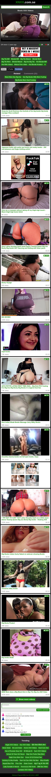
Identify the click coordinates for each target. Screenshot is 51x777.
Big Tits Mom (6, 62)
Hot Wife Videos (7, 64)
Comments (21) (30, 74)
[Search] (21, 7)
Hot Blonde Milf (41, 62)
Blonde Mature (17, 62)
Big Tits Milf (5, 59)
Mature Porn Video (20, 64)
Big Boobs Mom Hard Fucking (25, 80)
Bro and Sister (17, 748)
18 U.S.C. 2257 (33, 775)
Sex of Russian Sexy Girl (13, 751)
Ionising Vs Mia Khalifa (10, 760)
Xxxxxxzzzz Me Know (28, 766)
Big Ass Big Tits (29, 62)
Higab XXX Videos (11, 745)
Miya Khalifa (44, 760)
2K (41, 44)
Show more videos (25, 699)
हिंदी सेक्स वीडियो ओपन (39, 745)
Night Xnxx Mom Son (16, 757)
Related (17, 74)
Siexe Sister (6, 748)
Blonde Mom (36, 59)
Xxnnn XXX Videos (30, 748)
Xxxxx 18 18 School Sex (33, 757)
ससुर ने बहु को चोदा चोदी (41, 763)
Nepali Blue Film (8, 763)
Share (4, 69)
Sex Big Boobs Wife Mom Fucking (34, 77)
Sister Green (28, 763)
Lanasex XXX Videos (25, 770)
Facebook (18, 69)
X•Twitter (10, 69)
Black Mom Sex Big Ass (13, 77)
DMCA (24, 775)
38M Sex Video (42, 766)
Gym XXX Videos (40, 751)
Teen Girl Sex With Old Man (29, 760)
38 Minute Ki (28, 751)
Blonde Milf (15, 59)
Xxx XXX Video (25, 745)
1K (47, 44)
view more (25, 734)
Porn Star (19, 763)
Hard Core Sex (43, 748)
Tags (19, 775)
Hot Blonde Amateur (36, 64)
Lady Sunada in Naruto (11, 766)
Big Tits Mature (26, 59)
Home (14, 775)
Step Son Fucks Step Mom (35, 754)
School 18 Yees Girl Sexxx (16, 754)
